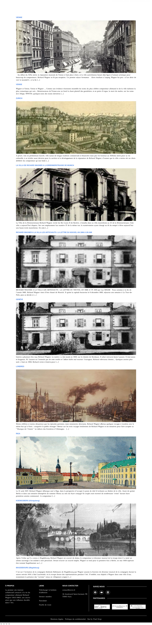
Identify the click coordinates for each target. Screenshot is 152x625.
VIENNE (19, 17)
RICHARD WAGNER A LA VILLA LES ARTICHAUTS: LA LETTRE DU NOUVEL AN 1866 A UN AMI (54, 232)
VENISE (19, 84)
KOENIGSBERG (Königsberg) (28, 501)
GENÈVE (19, 299)
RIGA (18, 433)
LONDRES (20, 366)
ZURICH (19, 98)
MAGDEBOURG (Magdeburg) (27, 568)
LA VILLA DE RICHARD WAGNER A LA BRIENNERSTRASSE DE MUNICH (45, 165)
